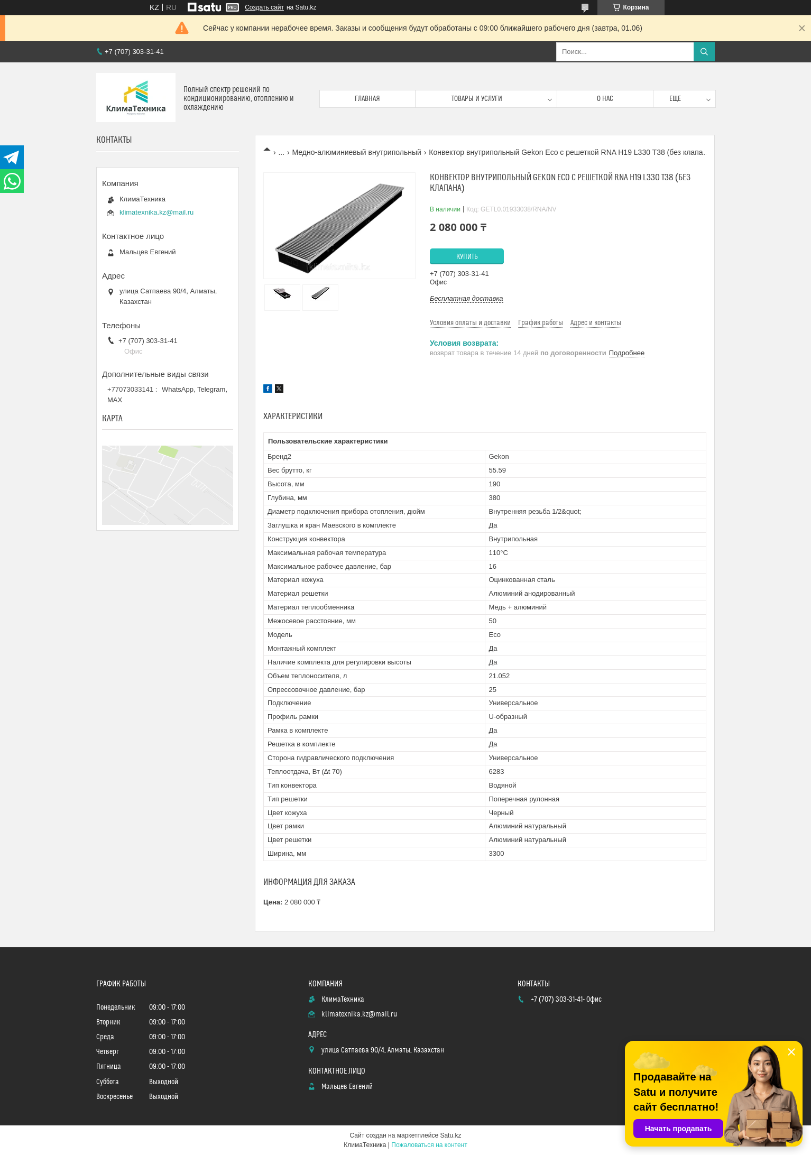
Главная (367, 99)
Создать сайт (264, 7)
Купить (467, 257)
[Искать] (704, 51)
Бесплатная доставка (466, 298)
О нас (605, 99)
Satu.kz (450, 1135)
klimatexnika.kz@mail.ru (156, 212)
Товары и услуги (476, 99)
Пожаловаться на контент (429, 1145)
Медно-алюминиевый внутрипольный (356, 152)
